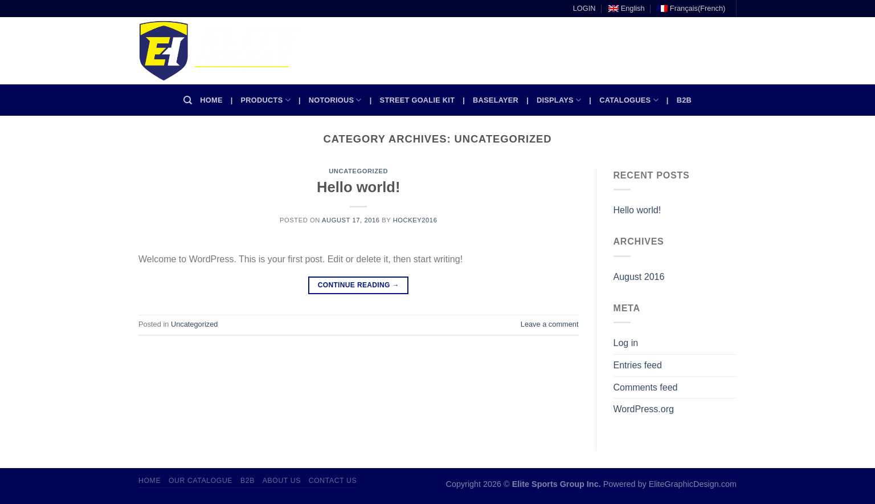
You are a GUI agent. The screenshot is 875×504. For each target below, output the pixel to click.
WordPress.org (644, 409)
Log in (626, 343)
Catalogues (629, 100)
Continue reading (358, 285)
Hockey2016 (415, 220)
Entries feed (638, 365)
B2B (684, 100)
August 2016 (639, 277)
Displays (559, 100)
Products (266, 100)
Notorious (335, 100)
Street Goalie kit (417, 100)
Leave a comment (550, 324)
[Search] (187, 100)
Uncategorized (358, 171)
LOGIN (584, 8)
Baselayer (495, 100)
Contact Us (333, 481)
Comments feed (646, 387)
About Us (282, 481)
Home (211, 100)
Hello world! (358, 187)
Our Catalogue (200, 481)
